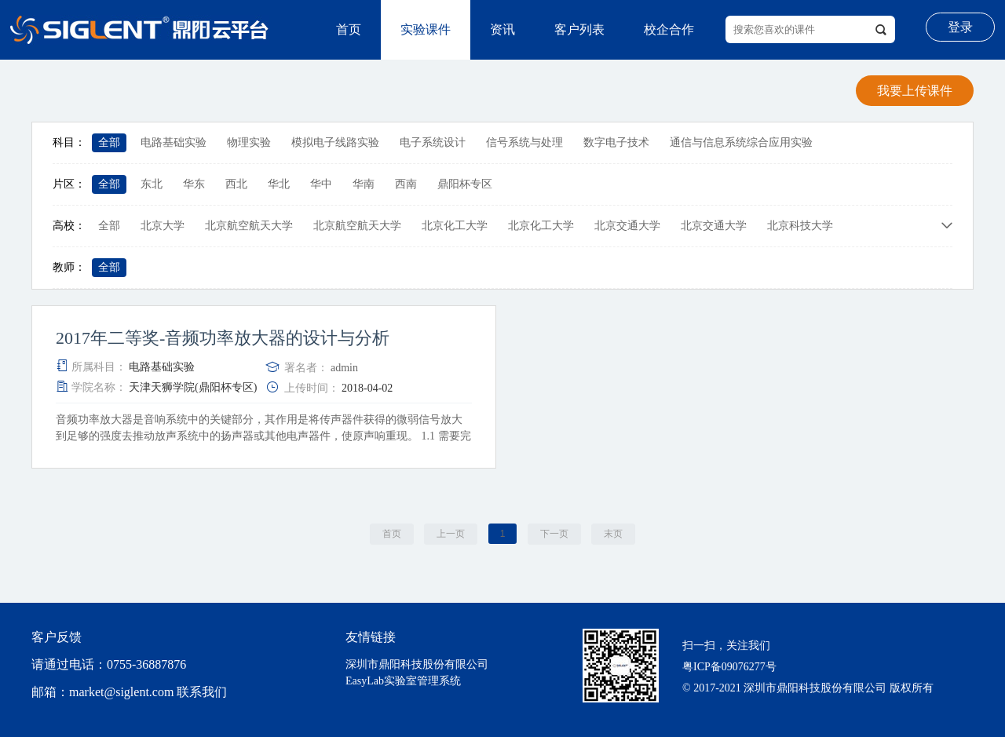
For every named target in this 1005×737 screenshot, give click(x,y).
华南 (364, 184)
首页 (348, 29)
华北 (279, 184)
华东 (194, 184)
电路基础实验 (173, 142)
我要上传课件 (914, 90)
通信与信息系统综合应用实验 (741, 142)
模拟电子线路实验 (335, 142)
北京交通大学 (627, 226)
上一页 (451, 533)
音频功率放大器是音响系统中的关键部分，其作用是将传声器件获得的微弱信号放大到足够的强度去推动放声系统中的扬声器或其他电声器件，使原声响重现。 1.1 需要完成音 (263, 436)
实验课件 (425, 29)
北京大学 (163, 226)
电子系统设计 (433, 142)
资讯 (502, 29)
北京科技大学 (800, 226)
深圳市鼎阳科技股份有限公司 (416, 664)
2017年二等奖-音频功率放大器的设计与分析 (222, 338)
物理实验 (249, 142)
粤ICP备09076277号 (729, 667)
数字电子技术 (616, 142)
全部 (109, 142)
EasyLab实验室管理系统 (403, 681)
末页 (613, 533)
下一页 (554, 533)
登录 (960, 27)
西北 (236, 184)
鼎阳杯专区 (464, 184)
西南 (406, 184)
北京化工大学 (455, 226)
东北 (152, 184)
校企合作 (669, 29)
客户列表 (579, 29)
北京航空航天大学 (249, 226)
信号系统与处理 (524, 142)
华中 (321, 184)
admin (344, 368)
